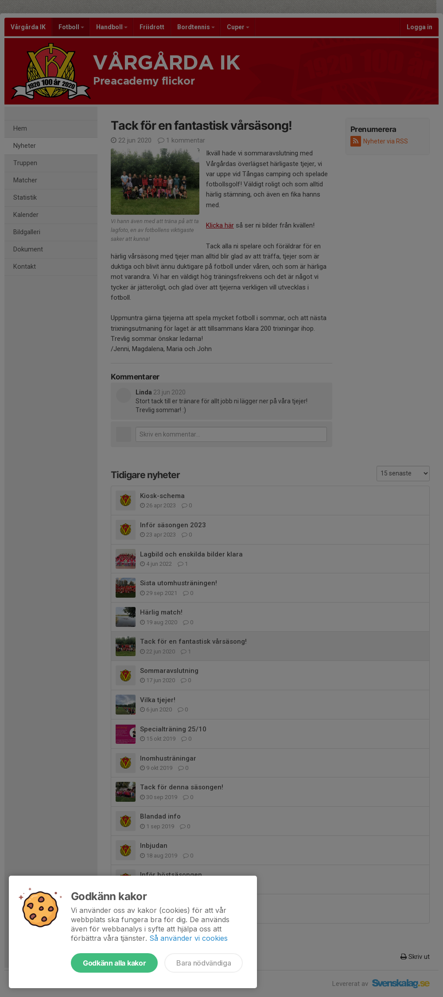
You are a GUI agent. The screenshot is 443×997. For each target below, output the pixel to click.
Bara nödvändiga (203, 962)
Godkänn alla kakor (114, 962)
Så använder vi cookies (188, 938)
